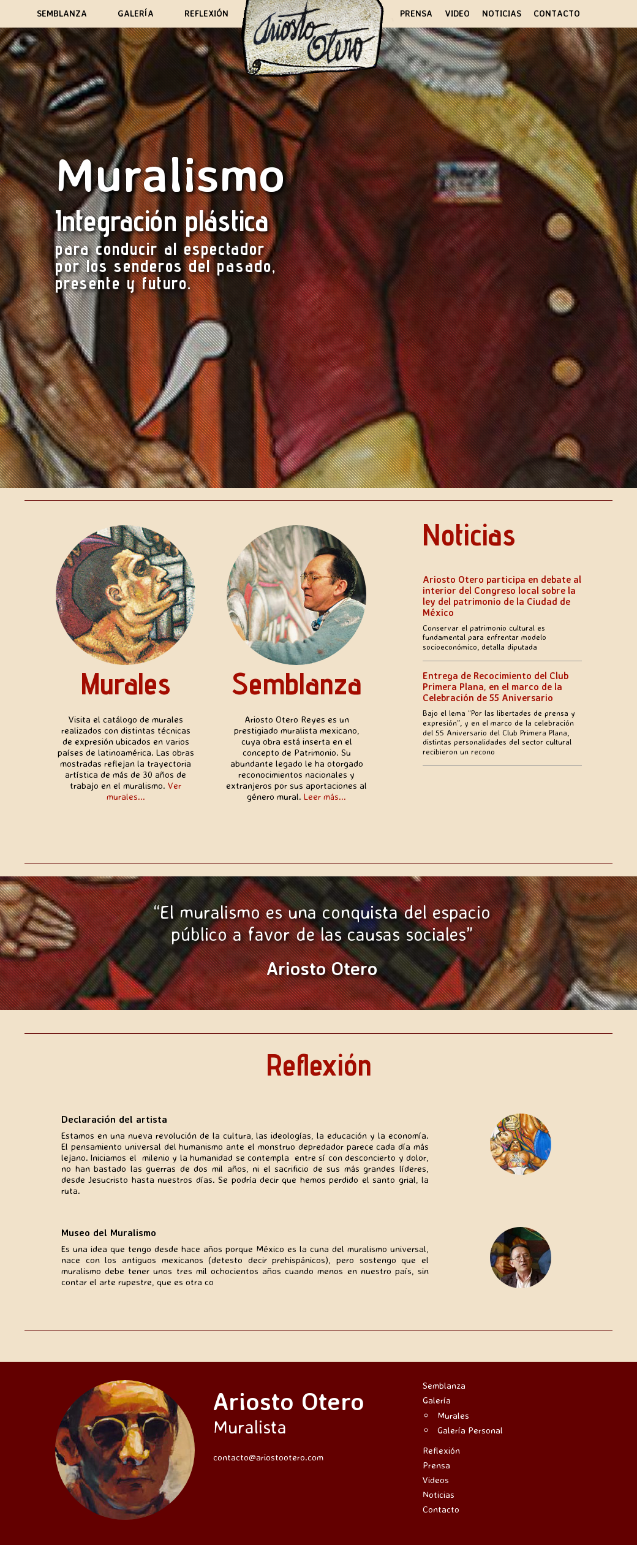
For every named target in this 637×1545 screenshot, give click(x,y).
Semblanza (62, 13)
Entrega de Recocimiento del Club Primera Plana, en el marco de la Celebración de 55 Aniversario (495, 687)
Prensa (416, 13)
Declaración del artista (114, 1119)
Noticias (501, 13)
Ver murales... (144, 791)
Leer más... (325, 796)
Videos (436, 1480)
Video (457, 13)
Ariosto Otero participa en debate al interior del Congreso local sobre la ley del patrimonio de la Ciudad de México (502, 596)
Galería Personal (470, 1430)
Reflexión (206, 13)
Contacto (556, 13)
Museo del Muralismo (108, 1232)
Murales (125, 683)
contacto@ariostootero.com (268, 1457)
